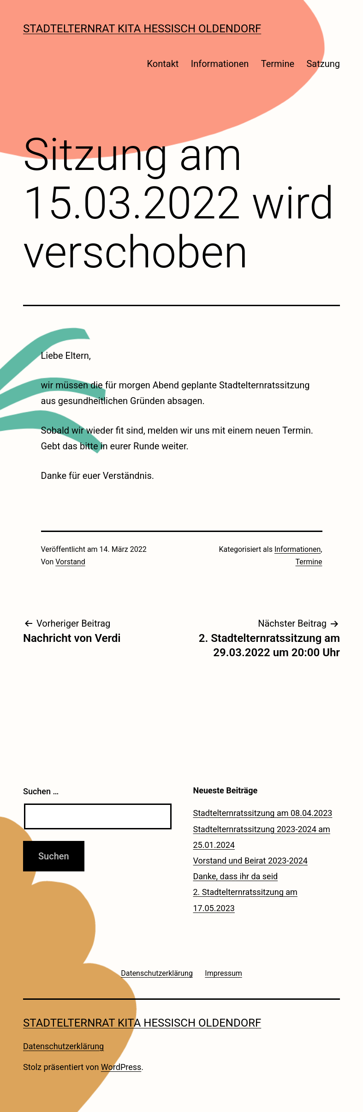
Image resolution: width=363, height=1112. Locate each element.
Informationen (220, 63)
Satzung (323, 63)
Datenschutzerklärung (63, 1046)
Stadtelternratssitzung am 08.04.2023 (263, 813)
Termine (277, 63)
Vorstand (70, 561)
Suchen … (41, 791)
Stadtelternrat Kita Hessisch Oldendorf (142, 28)
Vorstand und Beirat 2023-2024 (250, 860)
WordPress (121, 1067)
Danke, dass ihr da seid (235, 876)
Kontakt (163, 63)
